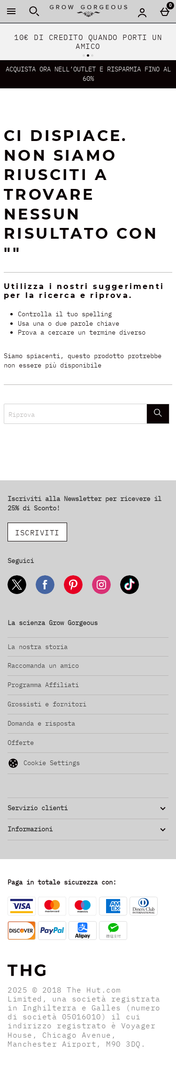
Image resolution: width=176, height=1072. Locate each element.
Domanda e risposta (41, 723)
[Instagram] (101, 592)
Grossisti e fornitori (47, 704)
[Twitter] (17, 592)
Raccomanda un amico (43, 665)
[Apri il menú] (11, 11)
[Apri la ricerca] (34, 11)
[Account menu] (142, 12)
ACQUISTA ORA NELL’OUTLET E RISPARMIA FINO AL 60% (88, 74)
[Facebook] (45, 592)
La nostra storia (38, 646)
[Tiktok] (129, 592)
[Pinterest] (73, 592)
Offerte (21, 742)
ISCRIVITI (37, 532)
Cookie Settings (44, 763)
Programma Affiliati (43, 685)
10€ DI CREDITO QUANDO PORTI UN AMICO (88, 41)
